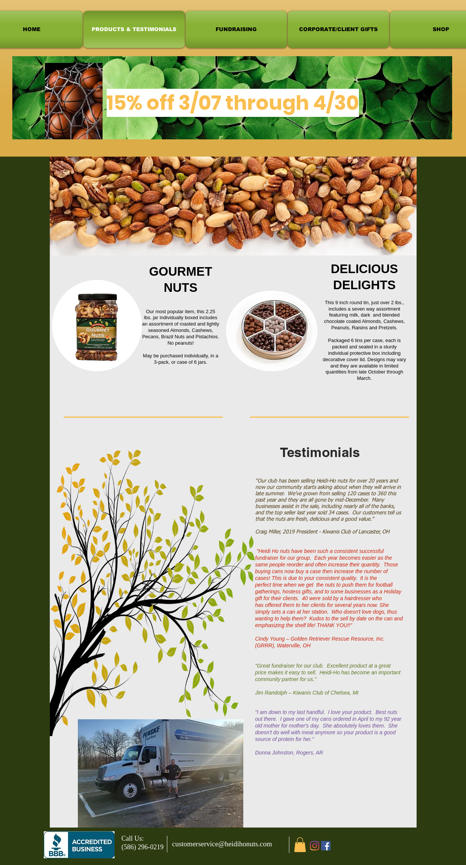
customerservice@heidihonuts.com (222, 844)
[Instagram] (314, 845)
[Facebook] (326, 845)
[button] (300, 844)
